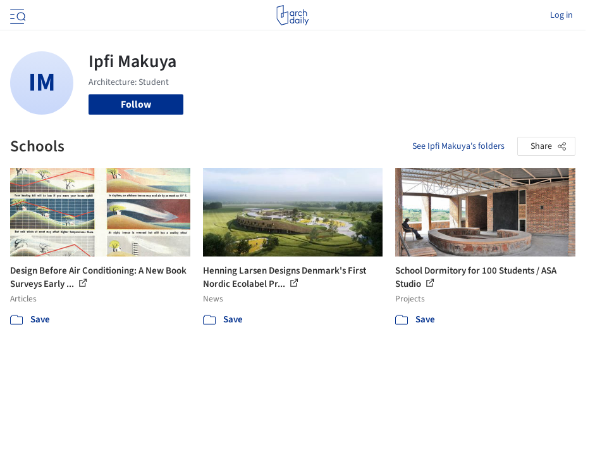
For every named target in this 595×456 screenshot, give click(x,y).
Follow (136, 104)
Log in (561, 15)
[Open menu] (16, 15)
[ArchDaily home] (292, 15)
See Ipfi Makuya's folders (458, 146)
